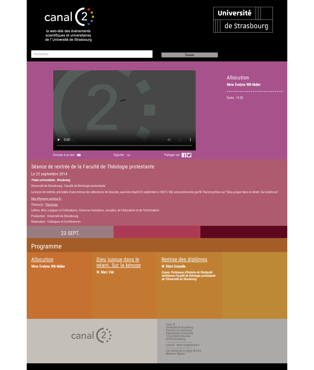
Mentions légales (175, 353)
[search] (92, 54)
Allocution (42, 259)
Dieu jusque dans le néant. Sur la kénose (118, 262)
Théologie (51, 204)
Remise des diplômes (184, 259)
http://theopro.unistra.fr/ (46, 198)
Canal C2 (170, 324)
